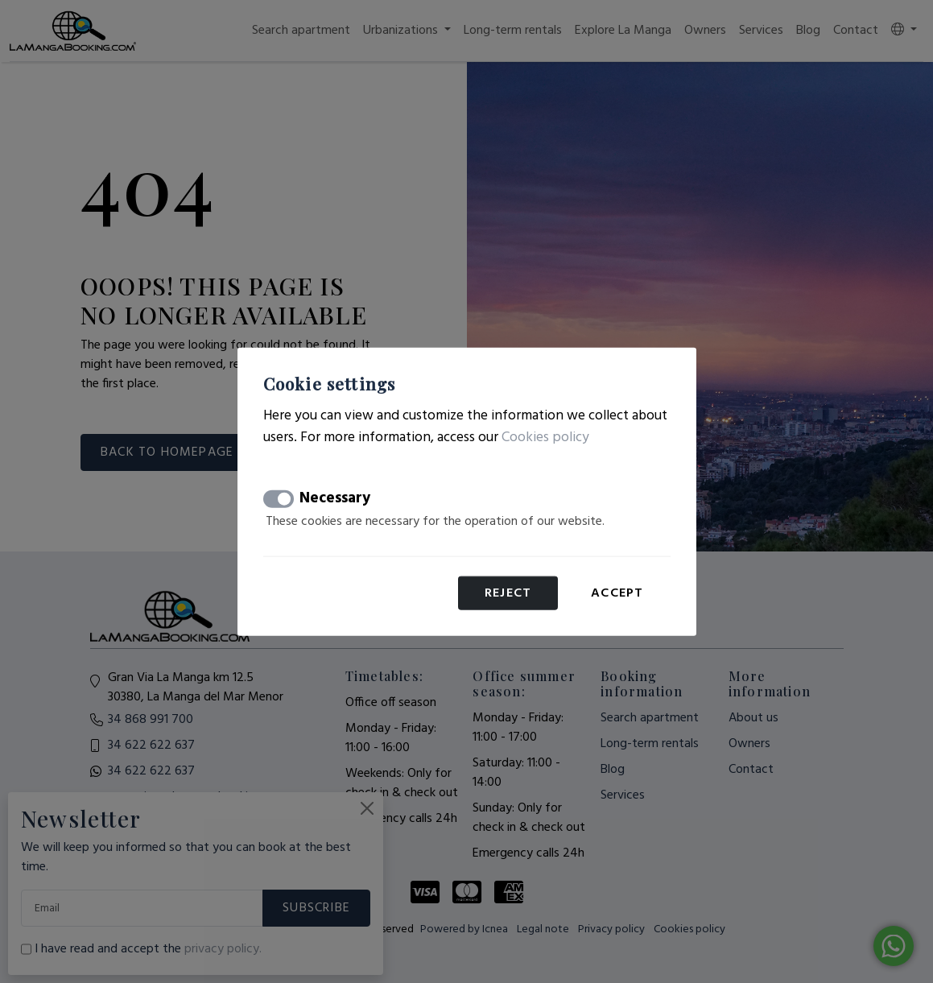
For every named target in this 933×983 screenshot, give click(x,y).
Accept (617, 593)
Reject (508, 593)
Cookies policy (545, 436)
